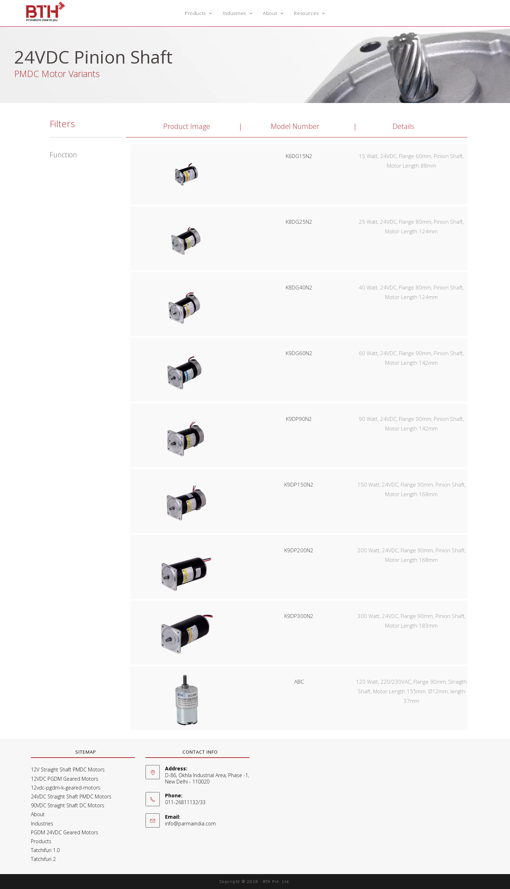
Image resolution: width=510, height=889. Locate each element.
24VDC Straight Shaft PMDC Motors (71, 796)
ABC (299, 681)
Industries (42, 823)
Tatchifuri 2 (43, 859)
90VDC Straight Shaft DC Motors (67, 805)
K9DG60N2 (299, 353)
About (38, 814)
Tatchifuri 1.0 (45, 850)
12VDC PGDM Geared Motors (64, 778)
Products (41, 841)
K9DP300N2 (298, 615)
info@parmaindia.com (190, 823)
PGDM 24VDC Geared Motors (64, 832)
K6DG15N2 (299, 155)
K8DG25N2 (299, 221)
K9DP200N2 (298, 550)
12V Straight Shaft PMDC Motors (68, 769)
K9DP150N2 (298, 484)
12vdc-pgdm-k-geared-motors (65, 787)
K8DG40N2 (299, 287)
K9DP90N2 (299, 418)
